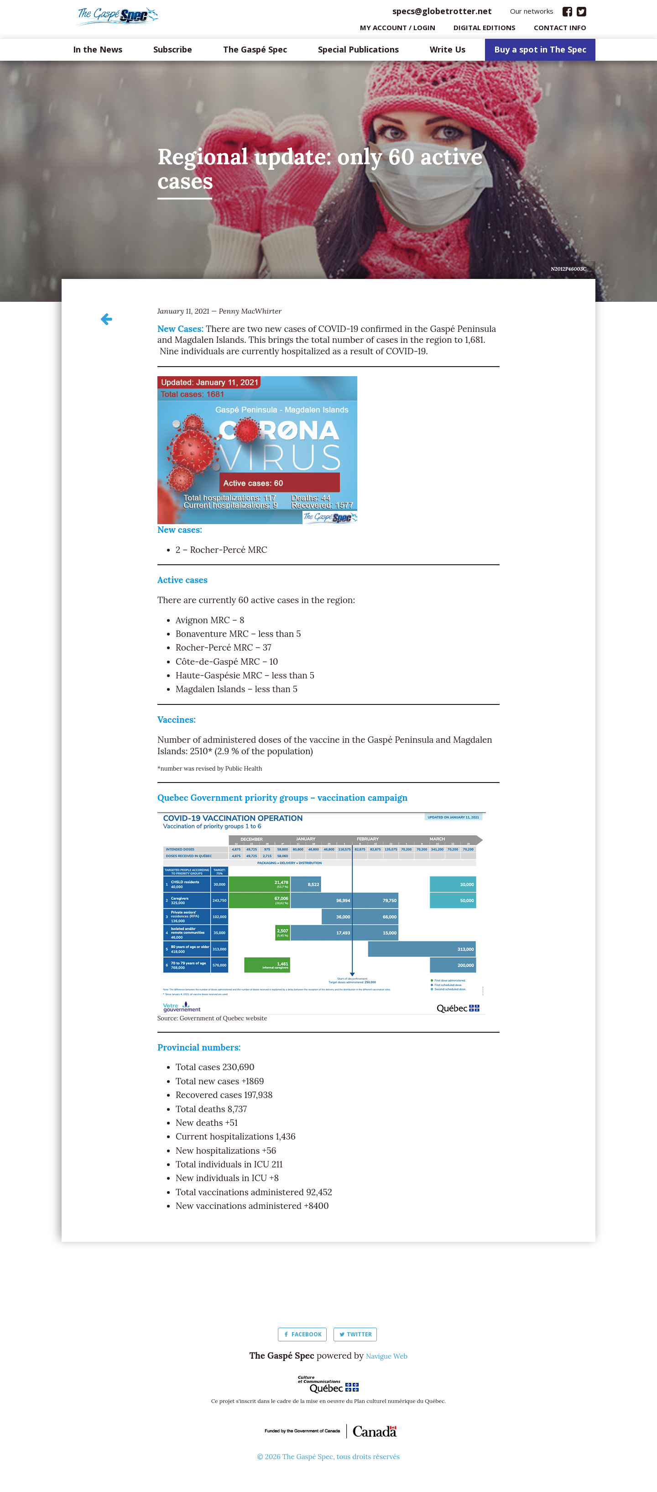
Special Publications (358, 52)
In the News (97, 52)
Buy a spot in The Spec (540, 52)
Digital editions (485, 29)
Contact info (560, 29)
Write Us (447, 52)
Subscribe (172, 52)
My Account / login (397, 29)
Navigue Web (386, 1357)
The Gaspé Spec (255, 52)
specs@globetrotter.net (442, 13)
